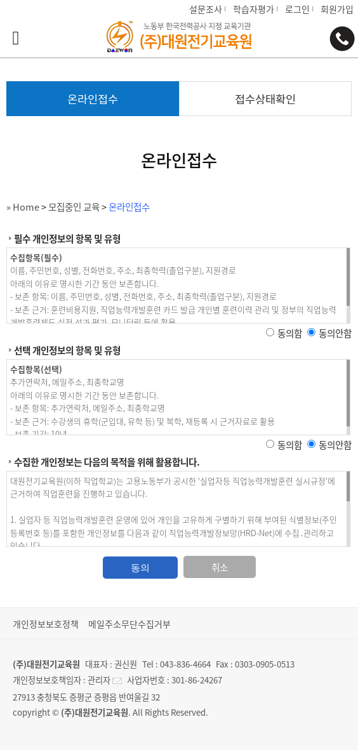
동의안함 (335, 333)
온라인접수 (129, 207)
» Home (22, 207)
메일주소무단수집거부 (129, 623)
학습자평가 (253, 9)
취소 (219, 567)
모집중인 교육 (74, 207)
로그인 (297, 9)
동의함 (289, 333)
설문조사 (205, 9)
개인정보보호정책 (46, 623)
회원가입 (337, 9)
